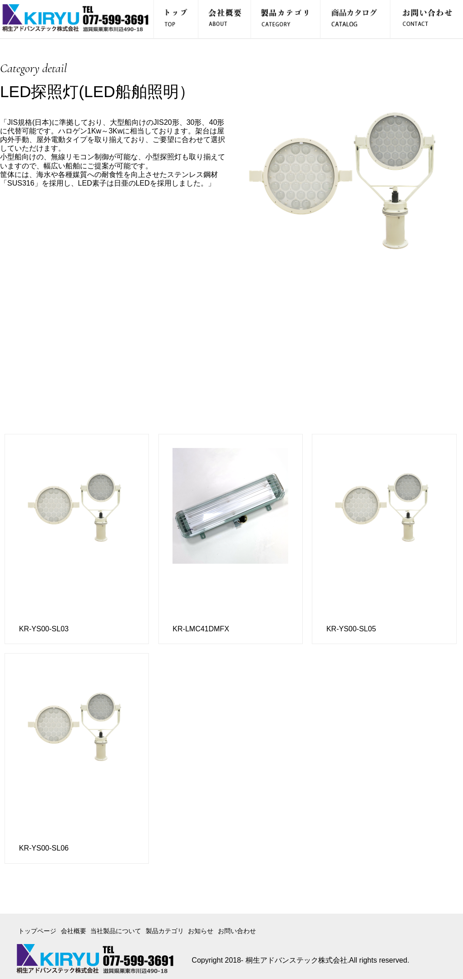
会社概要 (73, 931)
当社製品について (115, 931)
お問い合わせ (237, 931)
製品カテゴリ (165, 931)
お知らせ (200, 931)
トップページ (37, 931)
